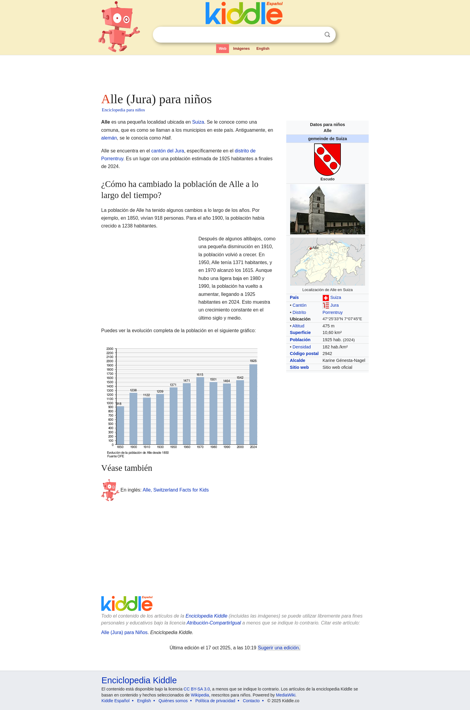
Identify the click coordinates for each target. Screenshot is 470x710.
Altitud (298, 325)
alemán (109, 137)
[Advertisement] (234, 72)
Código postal (304, 353)
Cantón (299, 305)
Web (222, 49)
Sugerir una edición (278, 647)
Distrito (299, 312)
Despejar (315, 35)
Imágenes (241, 49)
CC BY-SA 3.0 (197, 689)
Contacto (251, 700)
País (294, 297)
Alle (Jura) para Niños (124, 632)
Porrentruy (333, 312)
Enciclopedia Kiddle (207, 615)
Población (300, 339)
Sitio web (299, 367)
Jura (334, 305)
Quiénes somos (173, 700)
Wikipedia (200, 695)
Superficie (300, 332)
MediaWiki (286, 695)
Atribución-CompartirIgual (214, 622)
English (263, 49)
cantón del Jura (167, 150)
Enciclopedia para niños (123, 109)
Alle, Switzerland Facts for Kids (176, 489)
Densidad (302, 346)
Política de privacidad (215, 700)
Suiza (335, 297)
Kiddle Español (115, 700)
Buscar (327, 34)
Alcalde (297, 360)
